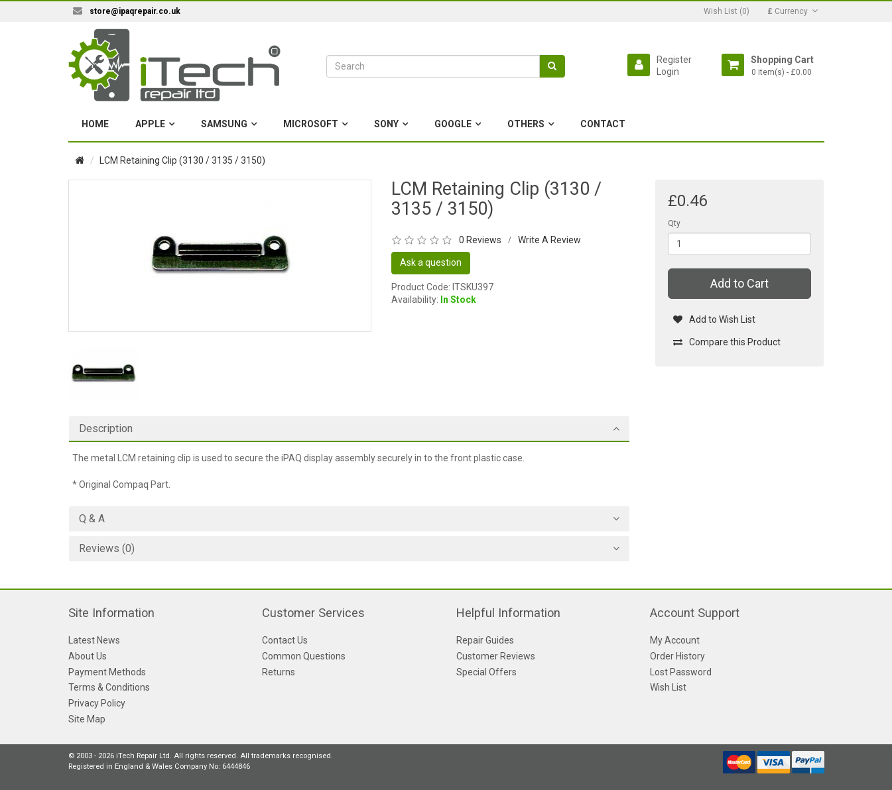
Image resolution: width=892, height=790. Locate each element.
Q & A (92, 519)
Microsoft (310, 124)
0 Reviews (480, 240)
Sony (386, 124)
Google (453, 124)
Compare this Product (726, 342)
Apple (150, 124)
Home (95, 124)
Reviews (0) (107, 549)
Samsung (224, 124)
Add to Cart (739, 283)
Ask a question (431, 262)
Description (106, 429)
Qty (674, 223)
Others (525, 124)
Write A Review (549, 240)
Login (668, 71)
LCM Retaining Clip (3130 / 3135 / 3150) (182, 160)
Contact (602, 124)
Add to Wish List (713, 319)
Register (674, 59)
